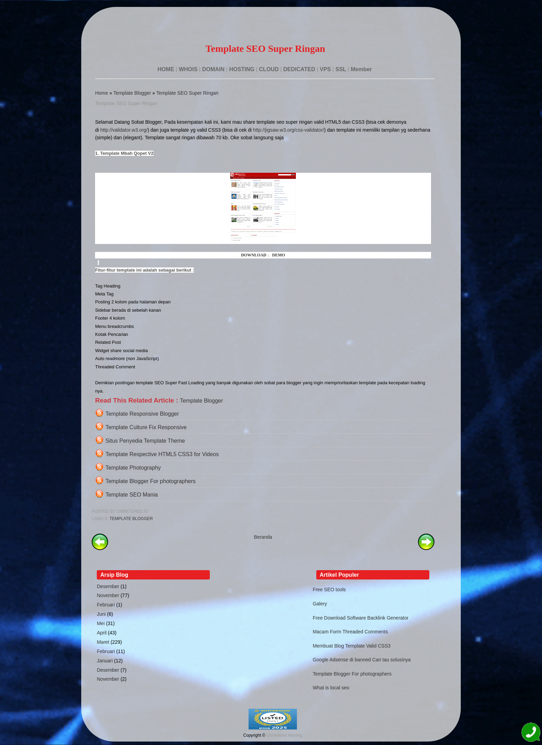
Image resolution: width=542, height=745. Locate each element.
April (101, 632)
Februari (106, 604)
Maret (103, 642)
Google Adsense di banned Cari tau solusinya (362, 659)
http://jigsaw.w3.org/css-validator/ (288, 130)
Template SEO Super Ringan (187, 93)
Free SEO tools (329, 589)
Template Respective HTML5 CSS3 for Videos (162, 454)
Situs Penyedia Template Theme (145, 441)
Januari (105, 660)
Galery (320, 603)
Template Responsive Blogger (142, 414)
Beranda (263, 537)
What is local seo (331, 687)
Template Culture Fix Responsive (146, 427)
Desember (108, 586)
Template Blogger (132, 93)
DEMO (278, 255)
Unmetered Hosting (284, 735)
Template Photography (133, 468)
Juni (101, 614)
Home (101, 93)
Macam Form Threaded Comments (350, 631)
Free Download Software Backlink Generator (361, 618)
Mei (101, 623)
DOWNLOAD (253, 255)
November (108, 595)
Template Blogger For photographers (150, 481)
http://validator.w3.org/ (124, 130)
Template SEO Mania (131, 495)
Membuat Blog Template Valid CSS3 (352, 646)
